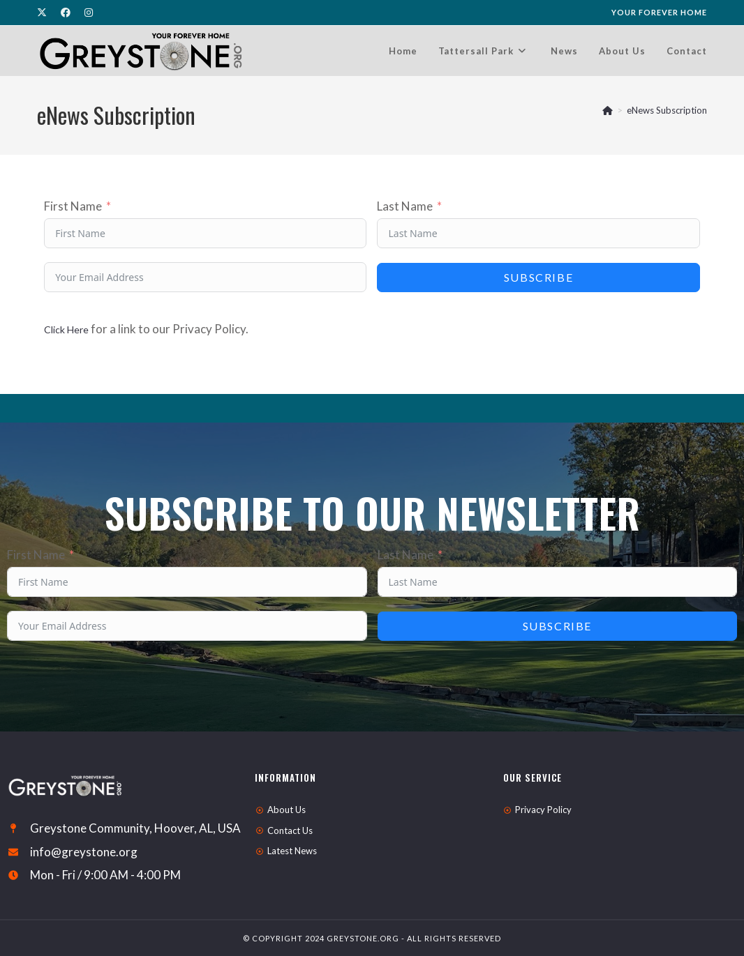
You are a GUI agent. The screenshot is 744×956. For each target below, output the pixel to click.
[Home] (607, 110)
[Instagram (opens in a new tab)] (88, 13)
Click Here (66, 329)
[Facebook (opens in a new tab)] (65, 13)
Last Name (405, 206)
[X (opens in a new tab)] (45, 13)
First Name (73, 206)
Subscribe (538, 277)
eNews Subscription (667, 110)
